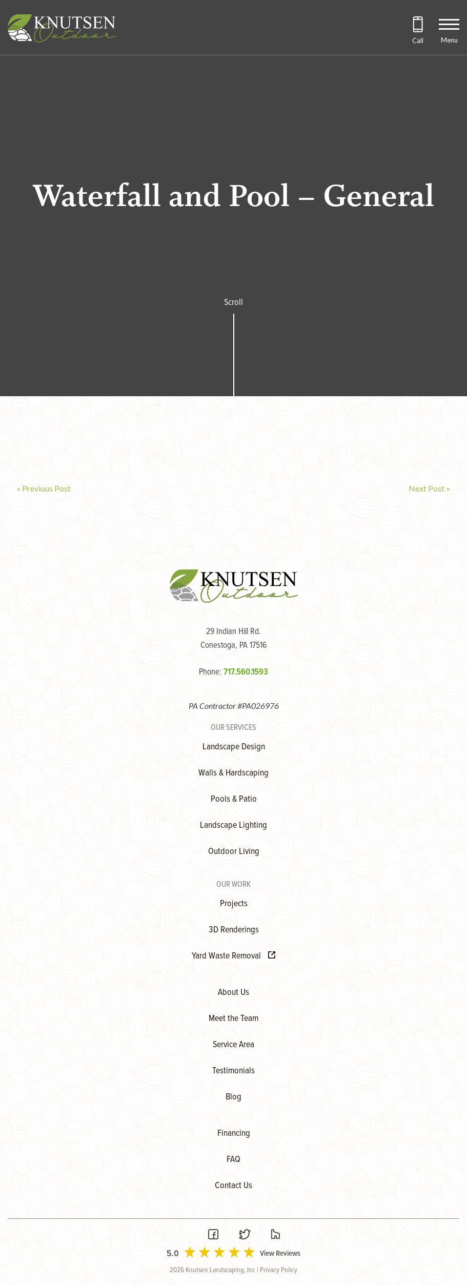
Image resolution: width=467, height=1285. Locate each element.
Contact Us (233, 1186)
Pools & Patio (234, 799)
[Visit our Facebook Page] (213, 1235)
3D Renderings (234, 930)
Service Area (233, 1045)
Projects (234, 904)
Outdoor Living (233, 852)
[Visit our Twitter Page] (244, 1235)
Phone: (233, 672)
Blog (233, 1097)
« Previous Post (44, 488)
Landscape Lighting (233, 825)
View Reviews (280, 1254)
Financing (233, 1133)
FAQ (233, 1160)
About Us (233, 992)
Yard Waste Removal (233, 956)
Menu (449, 40)
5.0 (173, 1254)
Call (417, 40)
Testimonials (233, 1071)
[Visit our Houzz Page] (275, 1235)
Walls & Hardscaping (233, 773)
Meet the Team (233, 1019)
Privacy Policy (278, 1270)
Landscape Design (233, 747)
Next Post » (429, 488)
